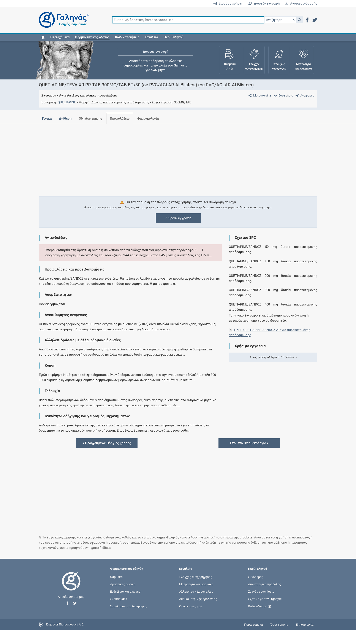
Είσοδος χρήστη (228, 3)
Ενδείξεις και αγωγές (125, 591)
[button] (299, 19)
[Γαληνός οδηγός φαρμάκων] (62, 20)
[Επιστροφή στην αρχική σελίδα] (71, 585)
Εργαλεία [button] (151, 37)
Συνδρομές (255, 576)
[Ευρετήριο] (282, 95)
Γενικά (47, 118)
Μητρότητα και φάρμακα (196, 584)
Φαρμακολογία (148, 118)
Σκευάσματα (118, 599)
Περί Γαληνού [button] (173, 37)
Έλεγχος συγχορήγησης (195, 576)
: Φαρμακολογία (249, 443)
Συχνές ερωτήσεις (261, 591)
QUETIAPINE (67, 102)
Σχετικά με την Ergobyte (265, 599)
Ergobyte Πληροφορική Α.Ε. (65, 624)
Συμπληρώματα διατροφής (128, 606)
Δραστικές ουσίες (123, 584)
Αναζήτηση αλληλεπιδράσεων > (273, 357)
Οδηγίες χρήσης (90, 118)
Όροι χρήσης (279, 624)
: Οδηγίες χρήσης (106, 443)
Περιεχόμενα (60, 37)
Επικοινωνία (304, 624)
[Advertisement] (165, 157)
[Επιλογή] (280, 19)
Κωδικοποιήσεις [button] (127, 37)
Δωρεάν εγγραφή (264, 3)
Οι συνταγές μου (190, 606)
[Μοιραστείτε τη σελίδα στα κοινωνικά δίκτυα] (259, 95)
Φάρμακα (116, 576)
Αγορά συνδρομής (301, 3)
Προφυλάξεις (120, 118)
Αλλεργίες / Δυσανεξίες (196, 591)
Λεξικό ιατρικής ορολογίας (198, 599)
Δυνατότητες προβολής (264, 584)
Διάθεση (65, 118)
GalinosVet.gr (260, 605)
